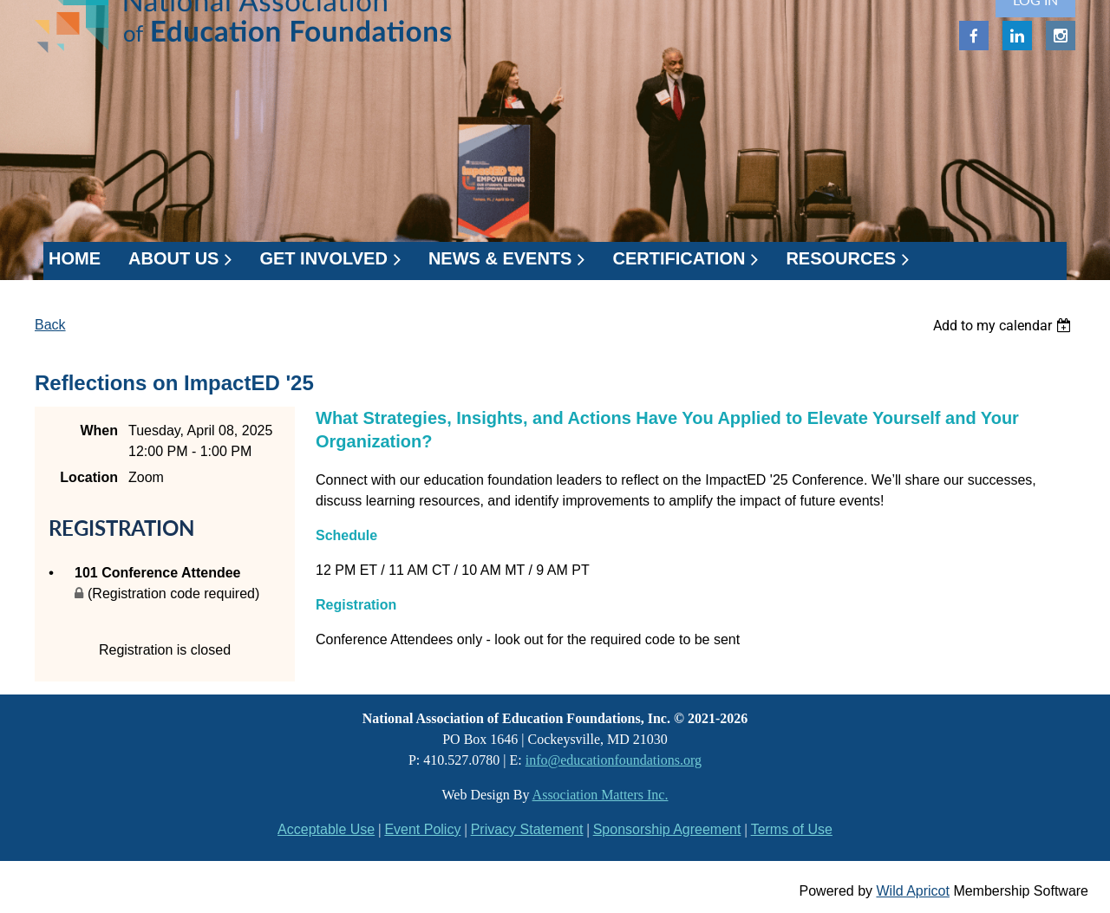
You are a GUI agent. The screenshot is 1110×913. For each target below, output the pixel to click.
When (99, 430)
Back (50, 324)
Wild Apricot (912, 891)
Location (89, 477)
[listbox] (1004, 325)
